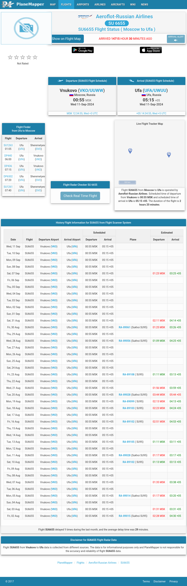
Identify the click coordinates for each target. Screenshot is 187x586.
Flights (80, 562)
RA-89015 (125, 515)
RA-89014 (125, 495)
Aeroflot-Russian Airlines (124, 16)
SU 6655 (116, 23)
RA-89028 (125, 394)
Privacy (175, 581)
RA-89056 (125, 340)
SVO (38, 148)
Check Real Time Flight (80, 196)
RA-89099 (128, 401)
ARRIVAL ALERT (176, 38)
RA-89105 (128, 441)
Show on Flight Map (66, 39)
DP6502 (8, 176)
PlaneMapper (65, 562)
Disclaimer (161, 581)
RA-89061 (125, 327)
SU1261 (8, 186)
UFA (21, 148)
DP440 (8, 155)
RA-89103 (128, 408)
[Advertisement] (117, 65)
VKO (38, 159)
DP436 (8, 166)
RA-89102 (128, 421)
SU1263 (8, 145)
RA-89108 (128, 374)
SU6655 (125, 562)
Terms (148, 581)
